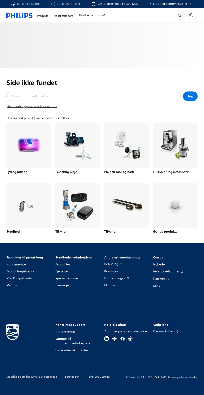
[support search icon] (179, 15)
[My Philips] (191, 15)
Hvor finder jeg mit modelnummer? (32, 106)
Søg (190, 96)
